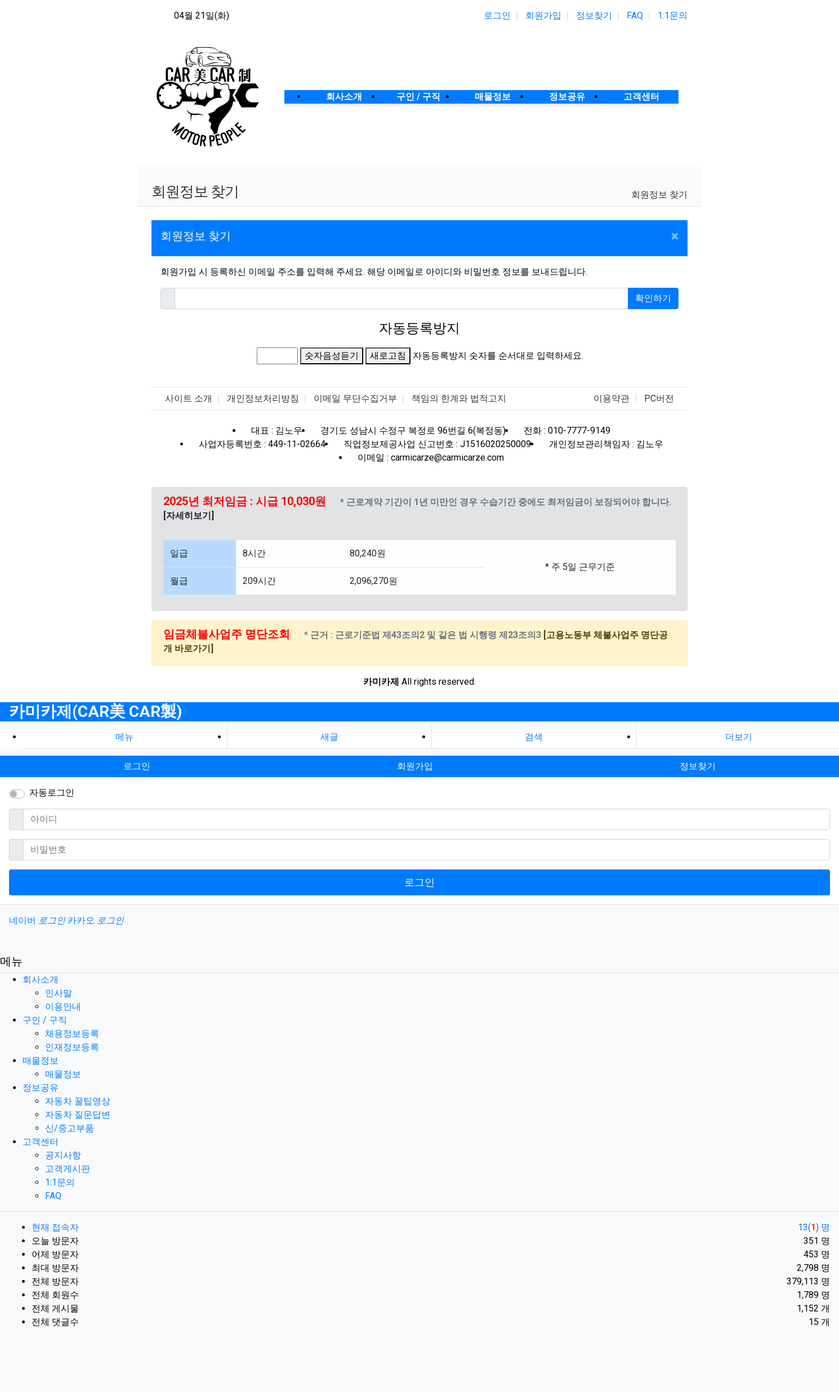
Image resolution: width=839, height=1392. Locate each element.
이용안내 (63, 1006)
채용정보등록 (72, 1033)
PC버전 (659, 398)
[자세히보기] (188, 515)
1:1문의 (673, 15)
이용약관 (611, 398)
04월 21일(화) (201, 15)
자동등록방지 (419, 328)
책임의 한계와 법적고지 (459, 398)
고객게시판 (67, 1168)
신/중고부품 (69, 1128)
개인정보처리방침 (263, 398)
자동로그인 (51, 792)
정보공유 (41, 1087)
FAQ (635, 15)
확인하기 (653, 298)
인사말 (58, 993)
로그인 (497, 15)
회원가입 (543, 15)
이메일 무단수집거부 (355, 398)
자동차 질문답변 (77, 1114)
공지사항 (63, 1155)
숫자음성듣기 (332, 355)
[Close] (675, 236)
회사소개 (41, 979)
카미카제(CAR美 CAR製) (95, 711)
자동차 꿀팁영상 (77, 1101)
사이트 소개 (188, 398)
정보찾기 (594, 15)
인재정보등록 (72, 1047)
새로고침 (388, 355)
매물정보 (41, 1060)
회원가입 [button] (415, 766)
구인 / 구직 (45, 1020)
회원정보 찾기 (659, 194)
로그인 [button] (136, 766)
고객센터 (41, 1141)
